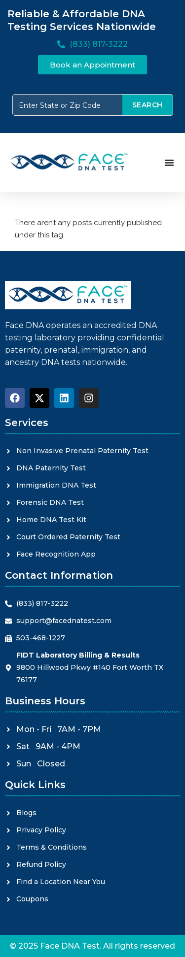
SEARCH (147, 104)
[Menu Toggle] (169, 162)
